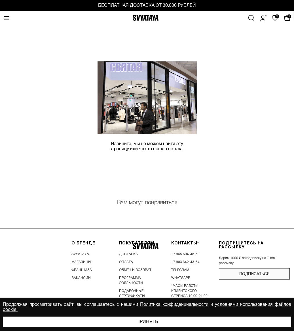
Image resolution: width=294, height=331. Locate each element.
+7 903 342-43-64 (185, 262)
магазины (81, 262)
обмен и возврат (135, 270)
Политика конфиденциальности (174, 304)
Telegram (180, 270)
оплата (126, 262)
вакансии (81, 278)
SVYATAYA (80, 254)
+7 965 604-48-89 (185, 254)
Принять (147, 321)
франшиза (81, 270)
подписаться (254, 274)
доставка (128, 254)
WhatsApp (180, 278)
